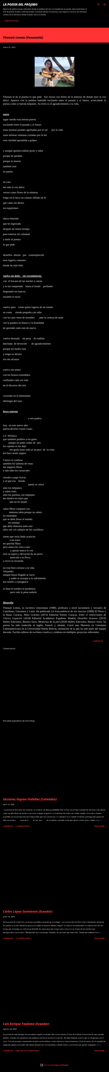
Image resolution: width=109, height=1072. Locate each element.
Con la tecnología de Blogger (54, 1065)
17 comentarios (23, 938)
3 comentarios (22, 826)
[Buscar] (98, 4)
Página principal (11, 20)
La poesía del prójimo (20, 4)
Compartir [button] (98, 641)
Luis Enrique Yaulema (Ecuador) (26, 1024)
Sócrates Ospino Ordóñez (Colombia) (30, 799)
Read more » (100, 826)
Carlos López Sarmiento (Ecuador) (27, 911)
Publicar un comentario (27, 1051)
